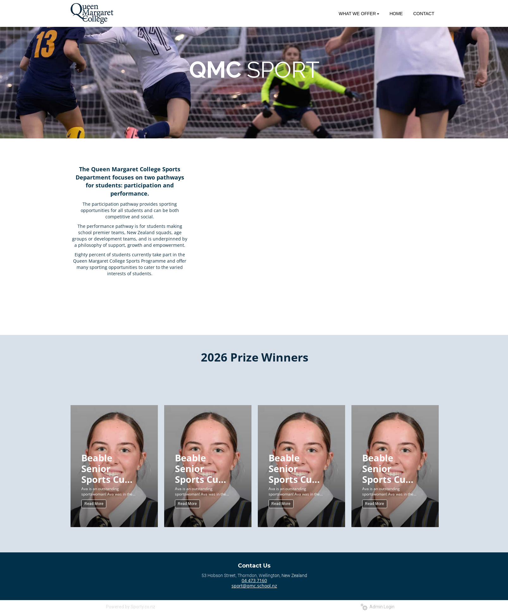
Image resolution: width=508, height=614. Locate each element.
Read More (93, 504)
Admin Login (377, 606)
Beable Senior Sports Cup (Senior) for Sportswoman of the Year (110, 468)
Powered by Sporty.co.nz (130, 606)
